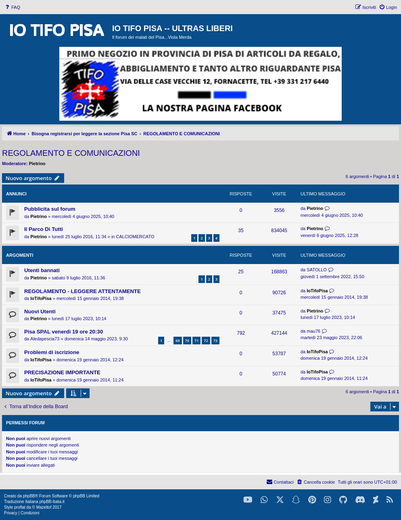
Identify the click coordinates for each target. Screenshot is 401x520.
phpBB (29, 496)
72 (206, 340)
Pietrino (37, 163)
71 (196, 340)
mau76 (313, 331)
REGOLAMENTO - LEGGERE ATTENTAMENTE (82, 291)
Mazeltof (44, 507)
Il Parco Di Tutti (43, 229)
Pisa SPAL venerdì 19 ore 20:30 (63, 332)
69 (177, 340)
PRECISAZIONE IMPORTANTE (62, 372)
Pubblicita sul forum (49, 209)
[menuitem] (12, 7)
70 (187, 340)
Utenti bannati (42, 270)
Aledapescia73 (44, 338)
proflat (19, 507)
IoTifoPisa (40, 298)
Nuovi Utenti (40, 311)
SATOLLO (317, 269)
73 (215, 340)
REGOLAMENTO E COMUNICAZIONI (71, 153)
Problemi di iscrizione (51, 352)
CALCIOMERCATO (135, 236)
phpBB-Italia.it (51, 501)
